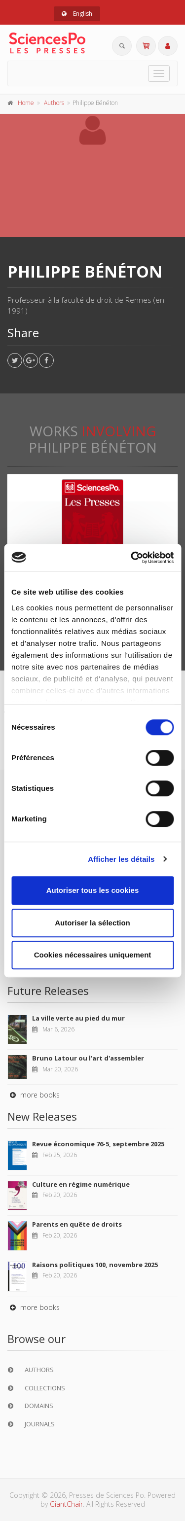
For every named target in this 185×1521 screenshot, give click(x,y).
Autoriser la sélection (92, 923)
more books (33, 1094)
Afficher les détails (121, 859)
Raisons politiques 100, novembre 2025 (95, 1264)
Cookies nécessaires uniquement (92, 955)
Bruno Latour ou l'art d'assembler (88, 1058)
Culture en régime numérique (81, 1184)
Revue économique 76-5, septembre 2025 (98, 1143)
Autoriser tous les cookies (92, 890)
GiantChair (66, 1504)
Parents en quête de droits (77, 1224)
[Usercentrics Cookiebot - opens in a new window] (132, 557)
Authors (54, 103)
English (77, 13)
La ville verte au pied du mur (78, 1018)
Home (26, 103)
